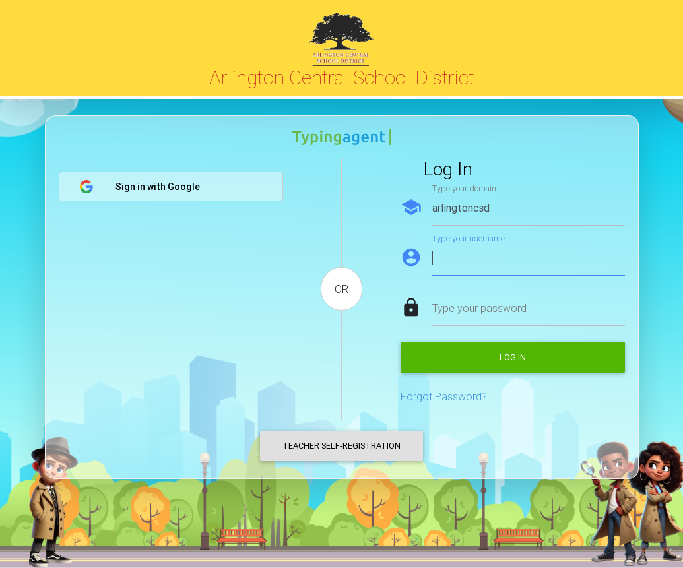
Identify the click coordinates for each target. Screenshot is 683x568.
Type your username (468, 238)
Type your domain (464, 188)
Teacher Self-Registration (341, 445)
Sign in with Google (139, 186)
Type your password (479, 308)
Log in (513, 357)
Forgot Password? (444, 396)
